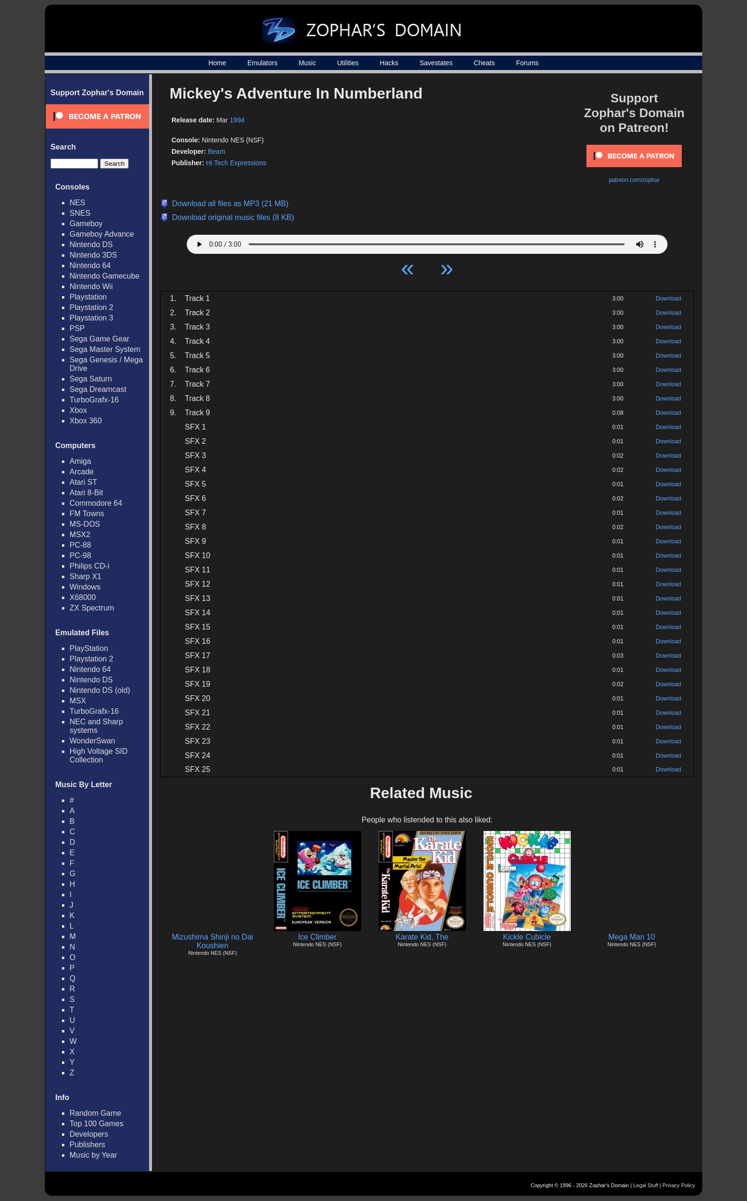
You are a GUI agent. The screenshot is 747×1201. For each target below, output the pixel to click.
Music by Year (93, 1155)
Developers (89, 1134)
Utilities (348, 63)
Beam (216, 151)
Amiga (80, 461)
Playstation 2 (91, 307)
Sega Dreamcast (98, 389)
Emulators (262, 63)
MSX (78, 701)
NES (77, 203)
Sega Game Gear (99, 339)
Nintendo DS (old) (100, 690)
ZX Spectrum (92, 608)
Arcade (82, 472)
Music (307, 63)
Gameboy (86, 224)
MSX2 (80, 534)
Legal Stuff (645, 1185)
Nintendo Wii (91, 286)
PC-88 (80, 545)
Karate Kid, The (422, 937)
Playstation (88, 297)
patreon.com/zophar (634, 180)
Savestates (436, 63)
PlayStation (89, 648)
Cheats (484, 63)
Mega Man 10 (631, 937)
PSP (77, 328)
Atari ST (83, 482)
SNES (80, 213)
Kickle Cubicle (527, 937)
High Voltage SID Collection (99, 755)
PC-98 (80, 555)
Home (217, 63)
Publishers (87, 1145)
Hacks (389, 63)
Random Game (95, 1113)
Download (668, 298)
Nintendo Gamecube (105, 276)
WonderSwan (92, 741)
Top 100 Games (96, 1124)
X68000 (83, 597)
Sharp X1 (85, 576)
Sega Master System (105, 349)
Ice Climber (317, 937)
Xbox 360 (86, 421)
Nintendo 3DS (93, 255)
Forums (527, 63)
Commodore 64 (96, 503)
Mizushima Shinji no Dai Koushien (212, 941)
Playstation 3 (91, 318)
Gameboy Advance (102, 234)
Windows (85, 587)
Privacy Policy (679, 1185)
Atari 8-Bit (86, 493)
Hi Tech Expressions (236, 163)
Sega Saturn (91, 379)
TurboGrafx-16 (94, 400)
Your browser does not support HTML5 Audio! (427, 242)
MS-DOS (85, 524)
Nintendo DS (91, 244)
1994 (237, 120)
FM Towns (87, 514)
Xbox (78, 410)
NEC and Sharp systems (96, 726)
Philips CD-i (90, 566)
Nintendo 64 (90, 265)
